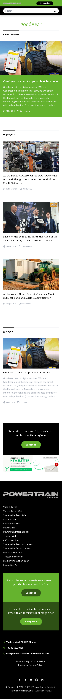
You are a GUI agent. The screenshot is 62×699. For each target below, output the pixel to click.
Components (25, 111)
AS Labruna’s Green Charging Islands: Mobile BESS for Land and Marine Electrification (29, 295)
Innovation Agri (11, 565)
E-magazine (45, 3)
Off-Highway (27, 189)
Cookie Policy (38, 661)
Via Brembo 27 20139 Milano (19, 642)
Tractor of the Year (13, 556)
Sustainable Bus (11, 523)
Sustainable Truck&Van (15, 515)
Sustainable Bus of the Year (17, 548)
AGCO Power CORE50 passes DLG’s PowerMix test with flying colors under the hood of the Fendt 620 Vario (30, 179)
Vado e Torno (10, 506)
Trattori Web (10, 535)
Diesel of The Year (12, 552)
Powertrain (9, 527)
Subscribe (31, 444)
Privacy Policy (22, 661)
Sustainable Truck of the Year (18, 544)
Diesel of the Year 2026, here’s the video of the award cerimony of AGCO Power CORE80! (30, 238)
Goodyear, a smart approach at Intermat (30, 81)
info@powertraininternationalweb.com (26, 653)
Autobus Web (10, 519)
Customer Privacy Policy (30, 665)
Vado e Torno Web (12, 511)
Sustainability (26, 304)
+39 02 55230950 (13, 647)
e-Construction (11, 540)
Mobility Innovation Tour (16, 560)
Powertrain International (16, 531)
